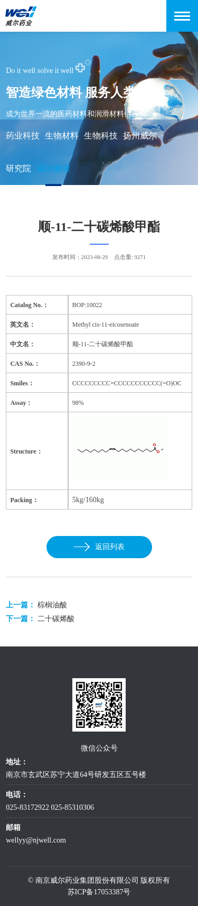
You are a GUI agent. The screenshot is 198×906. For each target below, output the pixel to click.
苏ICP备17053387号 (99, 892)
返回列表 (99, 546)
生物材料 (62, 135)
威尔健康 (53, 168)
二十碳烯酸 (55, 619)
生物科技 (101, 135)
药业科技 (23, 135)
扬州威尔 (140, 135)
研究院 (18, 168)
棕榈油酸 (52, 605)
